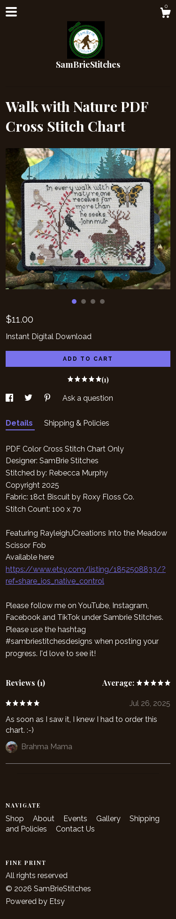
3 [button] (93, 301)
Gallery (109, 818)
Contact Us (75, 828)
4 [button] (102, 301)
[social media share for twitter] (29, 398)
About (44, 818)
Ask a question (87, 398)
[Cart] (165, 14)
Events (76, 818)
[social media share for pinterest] (48, 398)
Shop (16, 818)
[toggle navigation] (11, 11)
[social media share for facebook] (10, 398)
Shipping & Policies (76, 423)
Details (20, 423)
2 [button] (83, 301)
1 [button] (74, 301)
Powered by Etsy (35, 901)
